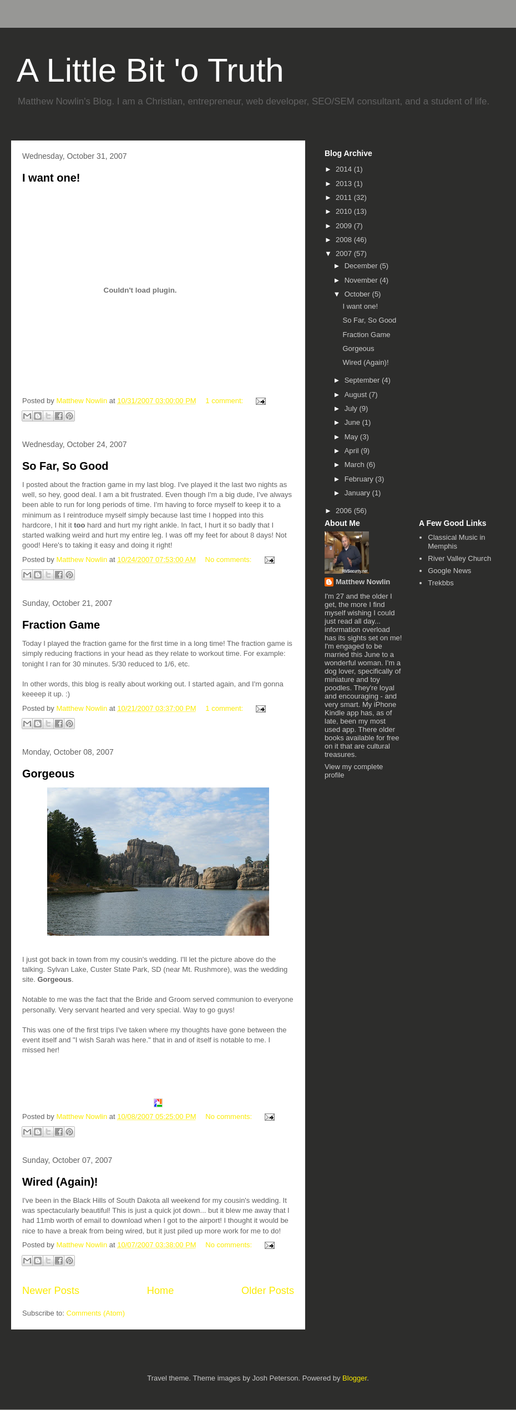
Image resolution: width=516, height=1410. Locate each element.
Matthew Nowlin (363, 582)
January (358, 493)
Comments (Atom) (96, 1313)
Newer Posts (50, 1290)
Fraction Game (61, 625)
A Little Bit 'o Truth (150, 70)
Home (160, 1290)
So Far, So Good (65, 466)
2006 (345, 510)
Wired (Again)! (60, 1182)
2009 (345, 226)
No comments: (229, 559)
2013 (345, 183)
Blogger (354, 1378)
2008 (345, 239)
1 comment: (225, 401)
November (362, 280)
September (363, 380)
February (360, 479)
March (356, 464)
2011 (345, 197)
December (362, 266)
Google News (449, 570)
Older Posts (267, 1290)
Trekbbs (440, 583)
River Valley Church (459, 558)
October (358, 294)
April (353, 450)
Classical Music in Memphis (456, 541)
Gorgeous (48, 773)
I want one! (51, 178)
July (352, 408)
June (353, 422)
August (357, 394)
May (352, 437)
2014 (345, 169)
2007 (345, 253)
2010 (345, 211)
